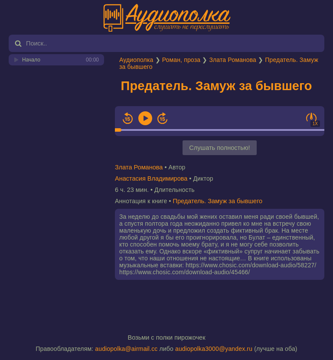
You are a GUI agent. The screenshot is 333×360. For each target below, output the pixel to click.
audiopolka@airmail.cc (126, 348)
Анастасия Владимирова (151, 178)
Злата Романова (232, 59)
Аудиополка (136, 59)
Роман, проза (181, 59)
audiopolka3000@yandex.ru (213, 348)
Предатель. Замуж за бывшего (216, 86)
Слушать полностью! (219, 147)
